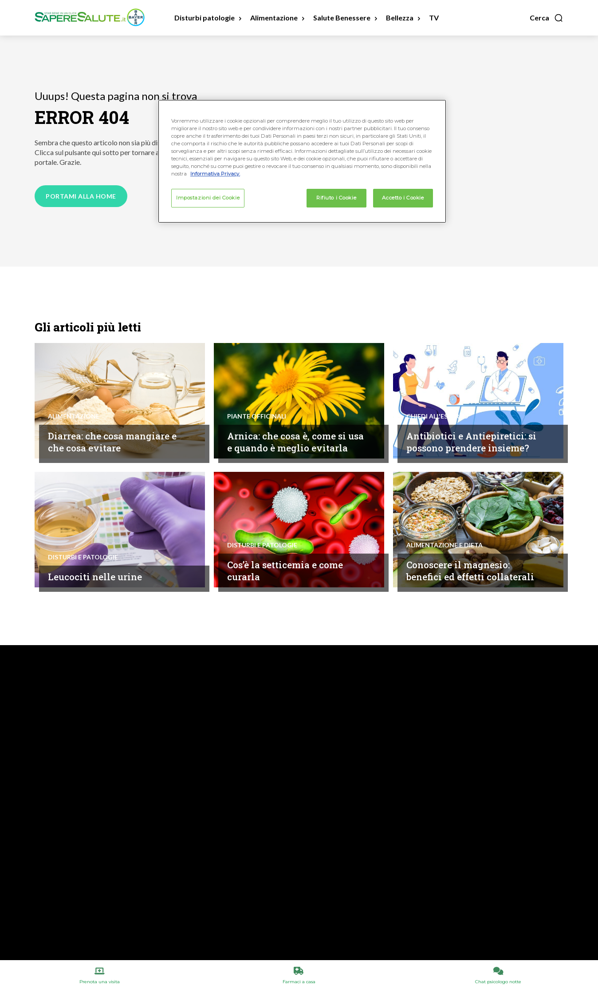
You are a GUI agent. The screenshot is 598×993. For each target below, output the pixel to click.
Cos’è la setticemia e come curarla (293, 570)
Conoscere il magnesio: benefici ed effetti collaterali (464, 564)
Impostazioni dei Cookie (208, 198)
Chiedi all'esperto (437, 404)
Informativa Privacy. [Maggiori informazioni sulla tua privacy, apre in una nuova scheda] (215, 174)
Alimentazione (73, 416)
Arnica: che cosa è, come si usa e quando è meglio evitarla (294, 435)
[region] (302, 161)
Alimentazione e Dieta (444, 533)
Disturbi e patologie (83, 557)
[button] (546, 18)
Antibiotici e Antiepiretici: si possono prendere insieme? (472, 435)
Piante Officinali (256, 404)
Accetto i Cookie (403, 198)
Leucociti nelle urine (100, 576)
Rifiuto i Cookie (336, 198)
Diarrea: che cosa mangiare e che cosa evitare (116, 442)
